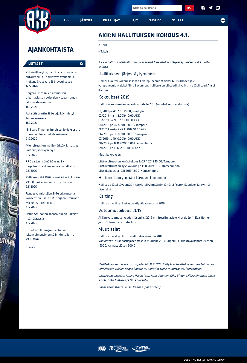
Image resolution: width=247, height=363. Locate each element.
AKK (67, 20)
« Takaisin (104, 51)
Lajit (134, 20)
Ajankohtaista (51, 50)
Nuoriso (155, 20)
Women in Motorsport (141, 349)
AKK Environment (119, 349)
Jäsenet (86, 20)
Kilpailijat (111, 20)
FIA (101, 349)
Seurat (177, 20)
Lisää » (30, 247)
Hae (189, 8)
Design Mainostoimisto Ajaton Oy (204, 360)
